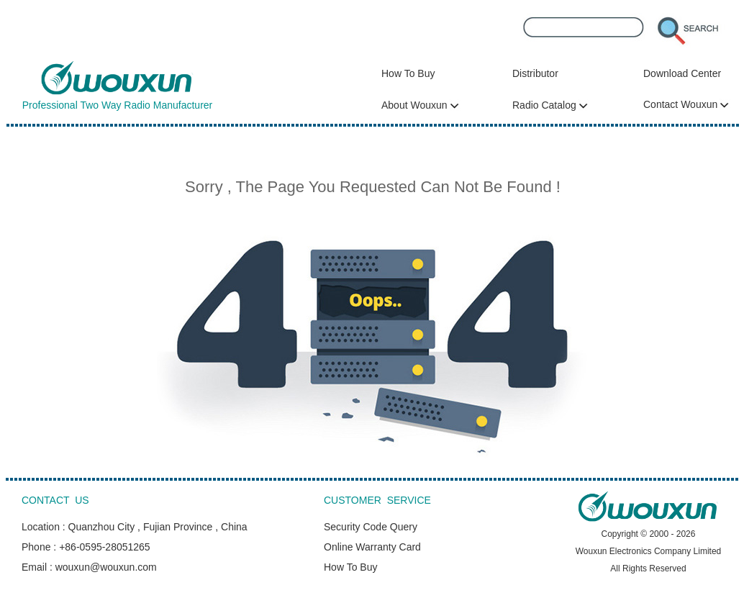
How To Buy (408, 73)
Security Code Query (370, 527)
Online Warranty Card (372, 547)
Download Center (682, 73)
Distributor (535, 73)
